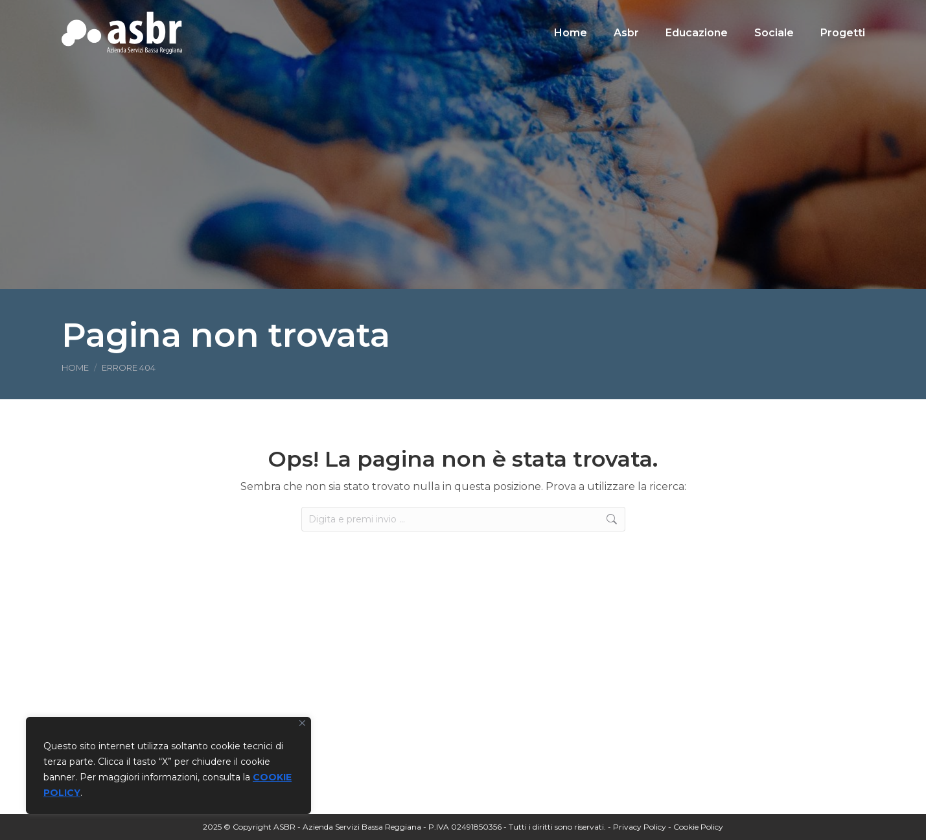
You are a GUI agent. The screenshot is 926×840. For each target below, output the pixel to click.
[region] (168, 765)
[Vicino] (302, 723)
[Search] (774, 11)
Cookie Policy (698, 827)
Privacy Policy (639, 827)
